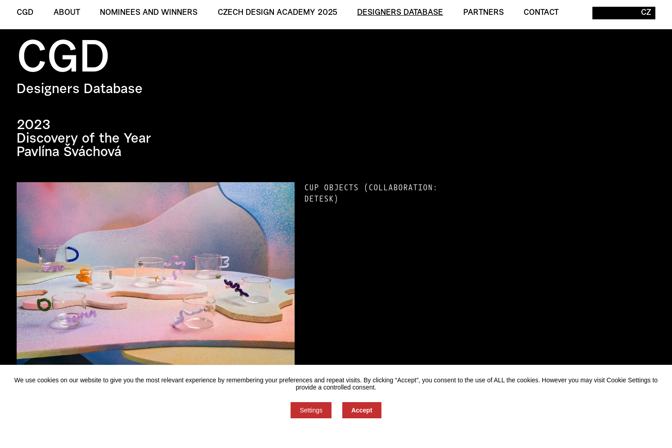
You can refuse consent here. (336, 433)
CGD (25, 13)
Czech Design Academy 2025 (277, 13)
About (67, 13)
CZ (646, 13)
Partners (483, 13)
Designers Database (400, 13)
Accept (361, 410)
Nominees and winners (148, 13)
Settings (311, 410)
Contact (541, 13)
